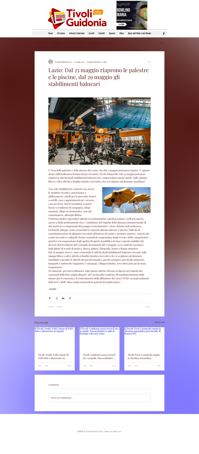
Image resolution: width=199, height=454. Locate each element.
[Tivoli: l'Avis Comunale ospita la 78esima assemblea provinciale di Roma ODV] (144, 338)
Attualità (56, 42)
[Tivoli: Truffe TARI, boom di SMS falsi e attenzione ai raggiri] (55, 338)
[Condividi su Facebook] (49, 298)
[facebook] (164, 33)
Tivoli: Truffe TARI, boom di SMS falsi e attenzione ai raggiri (53, 356)
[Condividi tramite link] (70, 298)
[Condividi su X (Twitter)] (56, 298)
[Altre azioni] (149, 61)
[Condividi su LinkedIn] (63, 298)
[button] (161, 43)
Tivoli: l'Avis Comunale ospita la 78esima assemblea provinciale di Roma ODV (144, 356)
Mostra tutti (159, 322)
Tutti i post (40, 42)
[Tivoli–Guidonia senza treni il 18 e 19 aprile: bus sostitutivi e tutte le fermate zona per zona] (100, 338)
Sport (110, 42)
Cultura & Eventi (75, 42)
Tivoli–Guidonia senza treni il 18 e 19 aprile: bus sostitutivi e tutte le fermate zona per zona (99, 356)
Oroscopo (95, 42)
